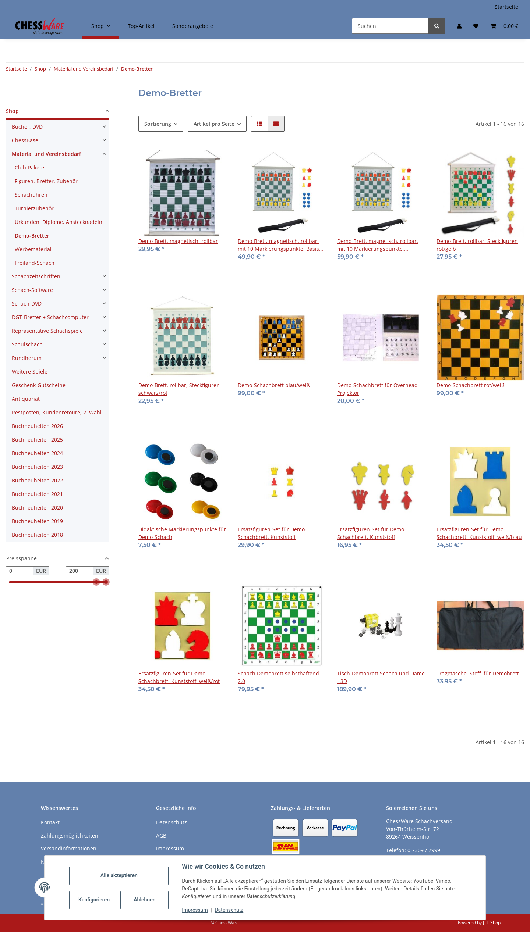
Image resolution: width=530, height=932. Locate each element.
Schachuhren (31, 194)
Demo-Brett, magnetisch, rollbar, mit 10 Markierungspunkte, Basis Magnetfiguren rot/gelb (278, 245)
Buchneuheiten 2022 (37, 480)
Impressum (195, 910)
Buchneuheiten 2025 (37, 439)
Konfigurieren (94, 900)
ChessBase (25, 140)
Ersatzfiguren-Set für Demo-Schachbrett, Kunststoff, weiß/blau (479, 533)
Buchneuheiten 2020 (37, 507)
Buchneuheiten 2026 (37, 425)
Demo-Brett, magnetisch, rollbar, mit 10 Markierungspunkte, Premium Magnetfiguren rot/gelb (377, 245)
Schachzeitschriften (36, 276)
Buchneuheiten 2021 (37, 493)
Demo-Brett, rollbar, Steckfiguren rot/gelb (477, 245)
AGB (161, 835)
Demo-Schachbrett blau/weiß (274, 385)
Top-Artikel (141, 25)
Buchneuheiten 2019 (37, 521)
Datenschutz (229, 910)
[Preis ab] (19, 571)
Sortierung (157, 123)
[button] (459, 26)
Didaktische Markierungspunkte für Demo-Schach (182, 533)
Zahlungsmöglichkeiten (69, 835)
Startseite (506, 6)
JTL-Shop (492, 922)
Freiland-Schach (34, 262)
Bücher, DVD (27, 126)
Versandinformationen (68, 848)
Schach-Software (32, 289)
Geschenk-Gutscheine (39, 385)
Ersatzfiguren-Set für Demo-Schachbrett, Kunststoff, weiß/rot (179, 677)
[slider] (96, 582)
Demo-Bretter (32, 235)
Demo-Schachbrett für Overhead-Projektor (378, 389)
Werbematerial (33, 249)
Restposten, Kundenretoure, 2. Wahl (57, 412)
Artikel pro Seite (214, 123)
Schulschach (27, 344)
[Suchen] (390, 26)
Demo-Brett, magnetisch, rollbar (178, 241)
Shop (12, 110)
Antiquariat (26, 398)
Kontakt (50, 822)
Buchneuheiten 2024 (37, 453)
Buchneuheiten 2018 (37, 534)
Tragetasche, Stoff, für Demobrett (478, 673)
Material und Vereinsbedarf (46, 153)
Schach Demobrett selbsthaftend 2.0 (278, 677)
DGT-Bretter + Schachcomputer (50, 317)
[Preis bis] (79, 571)
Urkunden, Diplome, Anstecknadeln (58, 221)
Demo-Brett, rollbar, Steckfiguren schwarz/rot (179, 389)
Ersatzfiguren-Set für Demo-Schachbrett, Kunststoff (272, 533)
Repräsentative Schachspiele (47, 330)
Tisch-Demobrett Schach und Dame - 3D (381, 677)
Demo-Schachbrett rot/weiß (471, 385)
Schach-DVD (27, 303)
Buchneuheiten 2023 (37, 466)
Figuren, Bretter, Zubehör (46, 181)
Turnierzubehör (34, 208)
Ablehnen (145, 900)
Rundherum (27, 357)
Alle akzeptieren (119, 875)
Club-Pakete (29, 167)
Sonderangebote (192, 25)
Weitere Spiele (29, 371)
